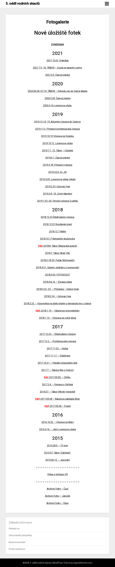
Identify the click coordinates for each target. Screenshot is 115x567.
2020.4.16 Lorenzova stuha (57, 105)
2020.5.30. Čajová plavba (57, 98)
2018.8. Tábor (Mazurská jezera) (57, 245)
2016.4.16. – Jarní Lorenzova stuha (57, 429)
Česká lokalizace (17, 549)
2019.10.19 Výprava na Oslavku (57, 136)
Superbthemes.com (82, 563)
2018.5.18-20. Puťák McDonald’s (58, 260)
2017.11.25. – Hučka (57, 348)
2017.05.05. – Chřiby (57, 377)
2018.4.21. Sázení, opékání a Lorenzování (57, 267)
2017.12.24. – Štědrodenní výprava (58, 334)
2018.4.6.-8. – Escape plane (57, 281)
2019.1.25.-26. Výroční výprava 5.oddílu (57, 201)
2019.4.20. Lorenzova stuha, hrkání (57, 179)
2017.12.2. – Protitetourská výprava (57, 341)
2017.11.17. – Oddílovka (57, 355)
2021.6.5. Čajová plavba (57, 75)
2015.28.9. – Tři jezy (57, 445)
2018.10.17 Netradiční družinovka (57, 238)
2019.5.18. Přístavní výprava (57, 165)
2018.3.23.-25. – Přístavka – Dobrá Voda (57, 289)
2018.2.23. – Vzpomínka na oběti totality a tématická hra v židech (57, 303)
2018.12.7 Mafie (57, 231)
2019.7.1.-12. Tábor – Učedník (57, 150)
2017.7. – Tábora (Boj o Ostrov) (57, 370)
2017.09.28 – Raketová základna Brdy (57, 399)
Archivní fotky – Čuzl (57, 488)
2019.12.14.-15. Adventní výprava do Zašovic (57, 121)
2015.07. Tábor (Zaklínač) (57, 452)
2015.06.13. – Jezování (57, 460)
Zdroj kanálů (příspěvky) (20, 535)
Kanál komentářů (17, 542)
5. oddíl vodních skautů (23, 3)
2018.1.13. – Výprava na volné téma (57, 317)
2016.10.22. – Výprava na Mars (57, 422)
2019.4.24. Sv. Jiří (57, 172)
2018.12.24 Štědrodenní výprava (57, 217)
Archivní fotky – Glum (57, 503)
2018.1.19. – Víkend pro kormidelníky (58, 310)
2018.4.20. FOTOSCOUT (57, 274)
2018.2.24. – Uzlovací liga (57, 296)
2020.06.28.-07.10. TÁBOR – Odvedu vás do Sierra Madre (57, 91)
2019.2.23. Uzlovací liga (57, 186)
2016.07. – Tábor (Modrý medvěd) (57, 391)
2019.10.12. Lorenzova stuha (58, 143)
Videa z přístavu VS (57, 474)
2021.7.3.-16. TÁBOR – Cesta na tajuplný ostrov (57, 67)
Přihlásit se (14, 528)
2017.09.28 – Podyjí (57, 406)
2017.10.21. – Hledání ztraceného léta (57, 363)
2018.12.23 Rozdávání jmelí (57, 224)
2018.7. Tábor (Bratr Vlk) (57, 253)
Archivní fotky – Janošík (57, 496)
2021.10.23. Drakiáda (57, 60)
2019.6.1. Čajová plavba (57, 157)
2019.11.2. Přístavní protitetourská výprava (57, 129)
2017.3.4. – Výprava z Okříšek (57, 384)
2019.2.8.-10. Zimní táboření (57, 193)
